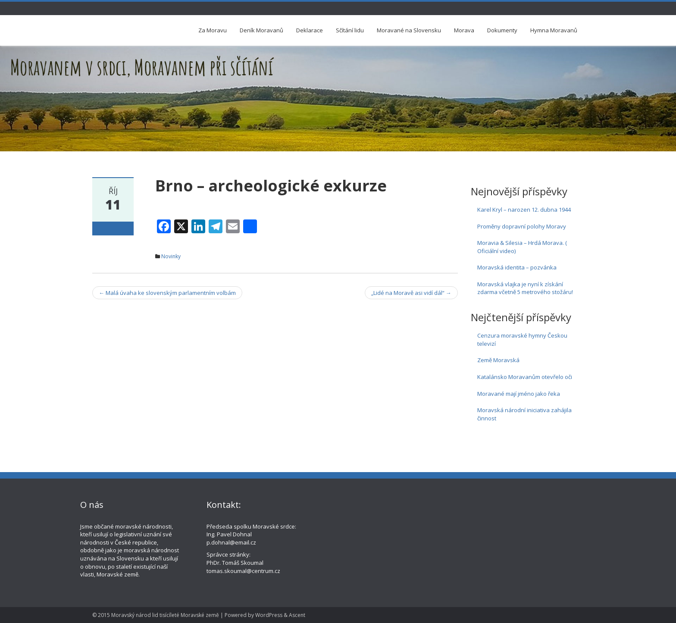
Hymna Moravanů (553, 30)
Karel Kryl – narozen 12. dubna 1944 (524, 209)
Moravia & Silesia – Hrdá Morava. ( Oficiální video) (522, 247)
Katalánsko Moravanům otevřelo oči (524, 377)
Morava (464, 30)
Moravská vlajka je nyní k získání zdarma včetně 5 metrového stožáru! (525, 288)
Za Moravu (212, 30)
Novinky (171, 256)
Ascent (297, 615)
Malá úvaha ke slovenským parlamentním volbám (167, 293)
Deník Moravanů (261, 30)
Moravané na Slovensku (409, 30)
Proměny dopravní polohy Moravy (521, 226)
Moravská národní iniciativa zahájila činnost (524, 414)
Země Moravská (498, 360)
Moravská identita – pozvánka (517, 267)
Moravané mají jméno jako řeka (518, 394)
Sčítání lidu (350, 30)
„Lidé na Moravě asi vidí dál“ (411, 293)
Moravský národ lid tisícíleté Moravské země (165, 615)
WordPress (268, 615)
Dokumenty (502, 30)
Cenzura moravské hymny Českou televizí (522, 340)
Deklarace (309, 30)
